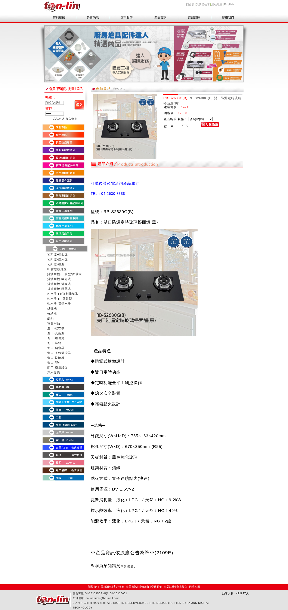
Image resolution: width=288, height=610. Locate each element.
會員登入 (182, 586)
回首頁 (190, 4)
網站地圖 (217, 4)
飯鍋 (50, 318)
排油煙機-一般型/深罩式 (64, 274)
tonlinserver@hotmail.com (102, 598)
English (229, 4)
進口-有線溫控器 (59, 353)
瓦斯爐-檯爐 (56, 264)
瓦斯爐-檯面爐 (57, 254)
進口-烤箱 (54, 343)
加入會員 (71, 118)
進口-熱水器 (56, 348)
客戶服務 (118, 586)
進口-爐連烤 (56, 338)
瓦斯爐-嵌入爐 (57, 259)
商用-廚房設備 (57, 367)
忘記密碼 (58, 118)
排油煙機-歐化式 (59, 279)
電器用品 (53, 323)
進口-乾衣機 (56, 328)
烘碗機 (52, 308)
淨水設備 (53, 372)
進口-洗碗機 (56, 357)
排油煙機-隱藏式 (59, 289)
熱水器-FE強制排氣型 (62, 293)
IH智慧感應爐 (57, 269)
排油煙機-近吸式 (59, 284)
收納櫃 (52, 313)
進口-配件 (54, 362)
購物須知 (144, 586)
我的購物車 (203, 4)
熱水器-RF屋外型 (59, 298)
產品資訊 (131, 586)
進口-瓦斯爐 (56, 333)
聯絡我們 (156, 586)
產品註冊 (169, 586)
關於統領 (93, 586)
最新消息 (106, 586)
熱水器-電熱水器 (59, 303)
